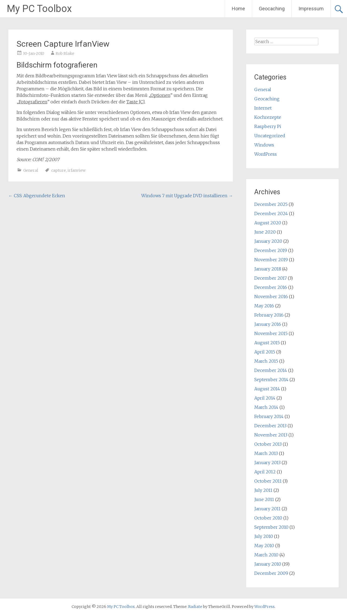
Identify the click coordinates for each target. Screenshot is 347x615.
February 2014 (269, 416)
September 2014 (271, 379)
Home (238, 8)
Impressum (311, 8)
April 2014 (264, 398)
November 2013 (270, 435)
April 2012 (265, 471)
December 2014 (270, 370)
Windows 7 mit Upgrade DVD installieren (187, 195)
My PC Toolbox (39, 8)
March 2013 (266, 453)
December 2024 (271, 213)
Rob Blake (65, 53)
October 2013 (268, 444)
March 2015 (266, 361)
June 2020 (265, 232)
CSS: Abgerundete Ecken (36, 195)
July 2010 (263, 536)
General (30, 170)
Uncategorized (269, 135)
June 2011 (264, 499)
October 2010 (268, 518)
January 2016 (267, 324)
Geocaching (272, 8)
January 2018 (267, 269)
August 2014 (267, 388)
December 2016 (270, 287)
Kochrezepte (267, 117)
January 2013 (267, 462)
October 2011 (268, 481)
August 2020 (267, 222)
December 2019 (270, 250)
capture (58, 170)
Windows (264, 145)
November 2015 (271, 333)
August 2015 (267, 342)
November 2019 (271, 259)
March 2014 (266, 407)
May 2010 (264, 545)
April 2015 (264, 352)
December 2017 (270, 278)
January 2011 (267, 508)
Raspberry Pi (267, 126)
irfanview (77, 170)
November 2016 (271, 296)
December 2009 (271, 573)
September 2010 (271, 527)
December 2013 (270, 425)
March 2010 (266, 554)
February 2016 (269, 315)
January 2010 (267, 564)
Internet (263, 108)
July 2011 (263, 490)
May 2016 (264, 305)
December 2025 (271, 204)
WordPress (265, 154)
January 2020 (268, 241)
